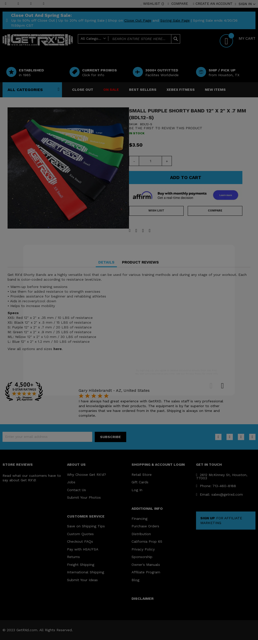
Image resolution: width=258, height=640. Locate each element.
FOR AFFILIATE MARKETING (221, 520)
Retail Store (142, 475)
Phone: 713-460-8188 (216, 486)
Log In (137, 490)
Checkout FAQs (80, 541)
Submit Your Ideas (82, 580)
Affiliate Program (146, 572)
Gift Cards (140, 482)
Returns (73, 557)
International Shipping (85, 572)
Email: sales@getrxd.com (219, 494)
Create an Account (214, 4)
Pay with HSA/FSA (82, 549)
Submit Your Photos (84, 497)
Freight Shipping (80, 565)
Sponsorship (142, 557)
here (57, 349)
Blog (135, 580)
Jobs (71, 482)
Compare (179, 4)
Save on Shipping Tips (86, 526)
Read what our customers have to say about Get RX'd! (32, 478)
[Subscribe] (110, 437)
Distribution (141, 534)
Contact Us (76, 490)
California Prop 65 (147, 541)
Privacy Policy (143, 549)
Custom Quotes (80, 534)
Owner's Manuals (146, 565)
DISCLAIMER (143, 598)
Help (155, 47)
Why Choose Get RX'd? (86, 475)
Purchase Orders (145, 526)
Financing (139, 519)
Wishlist (153, 4)
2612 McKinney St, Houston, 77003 (221, 476)
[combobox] (129, 38)
